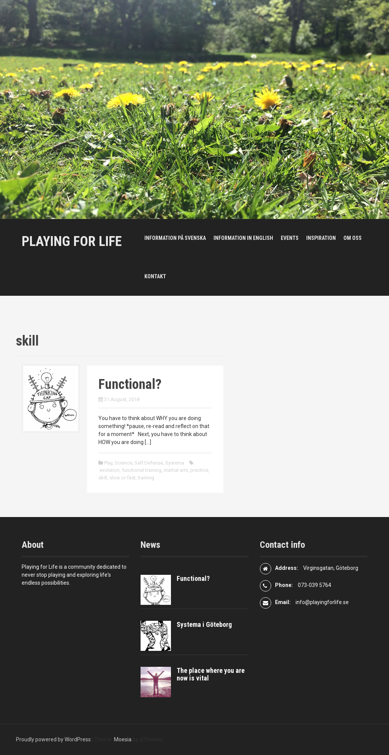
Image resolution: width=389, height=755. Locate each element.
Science (123, 463)
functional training (141, 470)
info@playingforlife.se (322, 602)
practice (199, 470)
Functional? (129, 384)
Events (290, 238)
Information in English (243, 238)
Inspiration (321, 238)
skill (102, 478)
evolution (110, 470)
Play (108, 463)
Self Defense (148, 463)
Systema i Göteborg (204, 624)
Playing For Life (72, 241)
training (146, 478)
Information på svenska (175, 238)
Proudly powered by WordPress (53, 739)
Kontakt (155, 276)
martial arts (176, 470)
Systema (174, 463)
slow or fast (122, 478)
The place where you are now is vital (211, 674)
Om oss (352, 238)
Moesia (122, 739)
